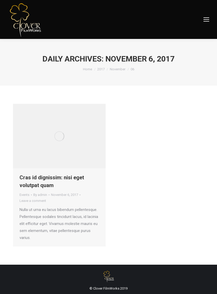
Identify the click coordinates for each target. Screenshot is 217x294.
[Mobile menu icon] (206, 19)
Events (24, 195)
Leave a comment (33, 201)
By (40, 195)
